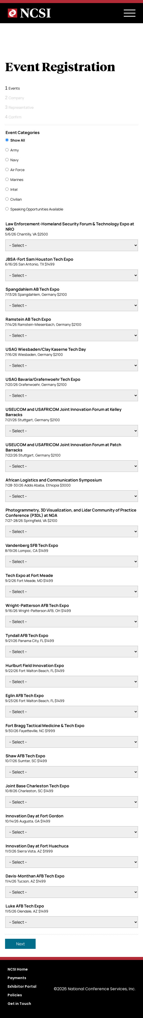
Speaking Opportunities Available (36, 209)
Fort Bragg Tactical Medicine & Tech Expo (45, 725)
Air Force (17, 169)
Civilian (16, 199)
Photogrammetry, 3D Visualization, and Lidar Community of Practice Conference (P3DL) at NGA (71, 512)
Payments (17, 977)
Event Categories (23, 132)
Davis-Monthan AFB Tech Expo (35, 876)
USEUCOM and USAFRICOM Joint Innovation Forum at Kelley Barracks (64, 412)
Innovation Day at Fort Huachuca (37, 846)
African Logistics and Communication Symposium (54, 480)
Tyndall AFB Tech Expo (27, 635)
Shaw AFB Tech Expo (25, 756)
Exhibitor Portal (22, 986)
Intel (13, 189)
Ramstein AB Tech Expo (28, 319)
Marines (16, 179)
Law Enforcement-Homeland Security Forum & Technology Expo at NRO (70, 226)
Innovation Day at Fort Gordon (34, 816)
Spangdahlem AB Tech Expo (32, 289)
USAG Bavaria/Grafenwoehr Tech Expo (43, 379)
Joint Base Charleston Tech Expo (37, 786)
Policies (15, 995)
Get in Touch (19, 1003)
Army (14, 150)
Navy (14, 159)
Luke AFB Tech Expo (25, 906)
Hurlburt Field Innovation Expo (35, 665)
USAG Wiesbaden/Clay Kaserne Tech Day (46, 349)
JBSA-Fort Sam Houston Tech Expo (39, 259)
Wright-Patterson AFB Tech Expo (37, 605)
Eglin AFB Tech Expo (25, 695)
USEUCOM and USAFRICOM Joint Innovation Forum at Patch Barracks (63, 447)
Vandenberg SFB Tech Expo (32, 545)
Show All (17, 140)
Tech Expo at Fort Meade (29, 575)
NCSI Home (18, 969)
